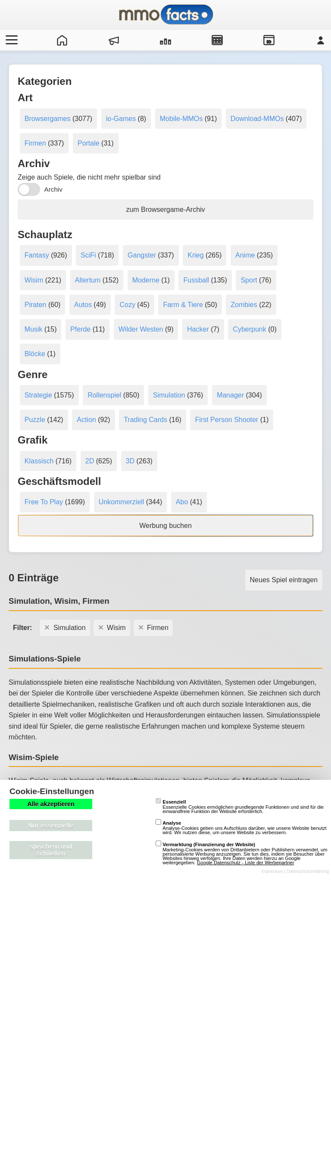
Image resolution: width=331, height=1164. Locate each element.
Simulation (169, 395)
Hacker (198, 329)
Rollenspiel (104, 395)
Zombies (244, 304)
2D (89, 461)
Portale (89, 143)
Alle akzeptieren (51, 804)
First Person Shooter (226, 419)
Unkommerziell (121, 502)
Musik (34, 329)
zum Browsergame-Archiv (165, 209)
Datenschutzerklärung (308, 871)
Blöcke (35, 353)
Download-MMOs (257, 118)
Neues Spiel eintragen (284, 580)
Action (86, 419)
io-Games (121, 118)
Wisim (34, 280)
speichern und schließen (51, 850)
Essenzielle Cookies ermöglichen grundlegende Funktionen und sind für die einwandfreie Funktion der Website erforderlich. (240, 806)
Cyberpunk (249, 329)
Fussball (196, 280)
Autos (83, 304)
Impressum (272, 871)
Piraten (36, 304)
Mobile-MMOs (181, 118)
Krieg (195, 255)
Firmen (35, 143)
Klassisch (39, 461)
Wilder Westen (141, 329)
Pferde (80, 329)
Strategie (38, 395)
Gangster (142, 255)
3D (130, 461)
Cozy (127, 304)
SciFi (88, 255)
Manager (230, 395)
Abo (182, 502)
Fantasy (37, 255)
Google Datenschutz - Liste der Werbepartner (245, 862)
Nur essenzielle (51, 825)
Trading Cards (145, 419)
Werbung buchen (165, 525)
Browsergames (48, 118)
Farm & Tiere (183, 304)
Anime (245, 255)
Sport (248, 280)
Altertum (88, 280)
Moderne (145, 280)
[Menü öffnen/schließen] (10, 40)
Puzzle (35, 419)
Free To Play (44, 502)
